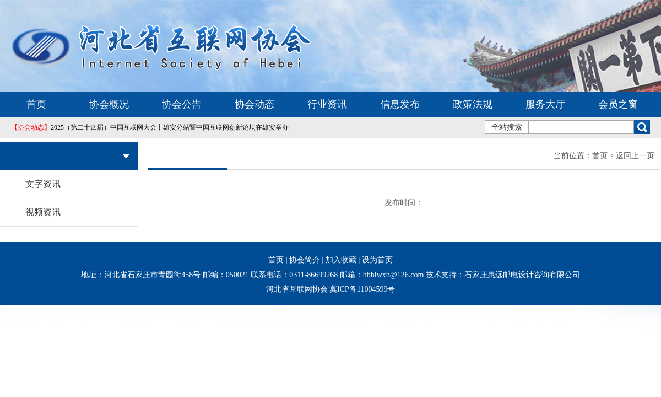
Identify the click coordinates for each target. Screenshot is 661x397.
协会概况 (109, 104)
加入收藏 (341, 260)
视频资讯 (43, 212)
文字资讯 (43, 184)
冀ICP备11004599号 (362, 289)
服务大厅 (545, 104)
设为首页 (377, 260)
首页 (36, 104)
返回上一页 (635, 156)
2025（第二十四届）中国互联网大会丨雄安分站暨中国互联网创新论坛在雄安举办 (150, 127)
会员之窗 (618, 104)
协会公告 (182, 104)
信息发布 (400, 104)
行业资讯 (327, 104)
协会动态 (254, 104)
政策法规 (472, 104)
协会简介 (304, 260)
